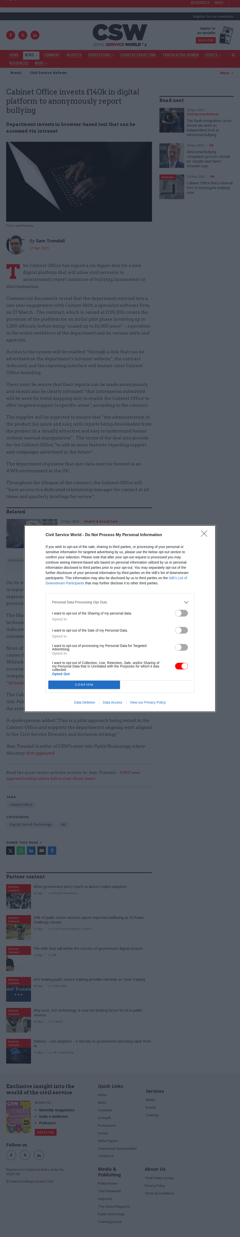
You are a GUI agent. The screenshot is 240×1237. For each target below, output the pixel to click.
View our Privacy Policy (148, 702)
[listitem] (120, 602)
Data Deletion (84, 702)
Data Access (112, 702)
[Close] (205, 535)
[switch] (181, 613)
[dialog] (120, 618)
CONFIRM (84, 685)
